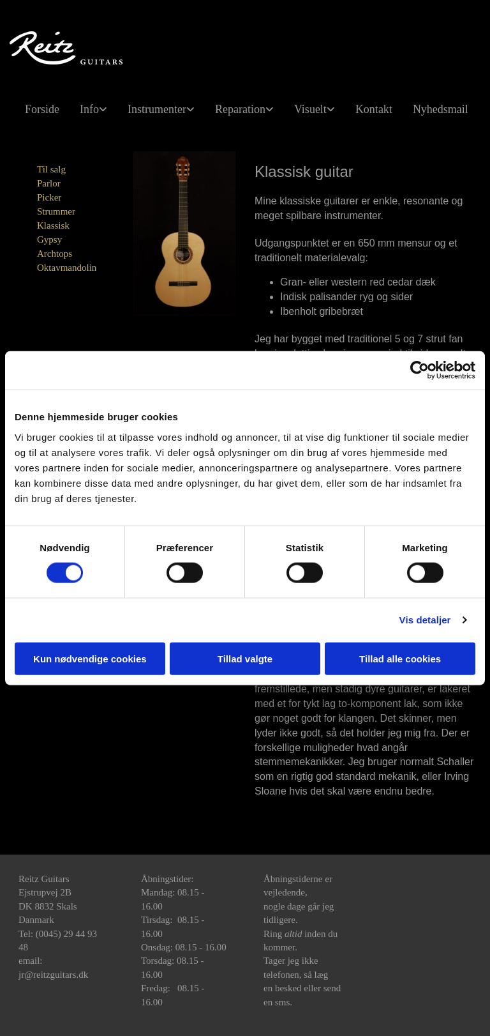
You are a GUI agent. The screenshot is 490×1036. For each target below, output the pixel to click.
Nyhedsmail (440, 109)
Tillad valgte (245, 658)
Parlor (49, 183)
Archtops (54, 253)
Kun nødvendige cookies (90, 658)
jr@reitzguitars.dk (53, 975)
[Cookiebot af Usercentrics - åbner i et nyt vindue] (419, 370)
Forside (42, 109)
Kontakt (373, 109)
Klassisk (53, 225)
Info (89, 109)
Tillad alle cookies (400, 658)
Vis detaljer (425, 619)
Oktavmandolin (66, 268)
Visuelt (310, 109)
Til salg (51, 169)
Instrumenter (157, 109)
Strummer (56, 211)
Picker (49, 197)
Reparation (240, 109)
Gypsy (49, 239)
